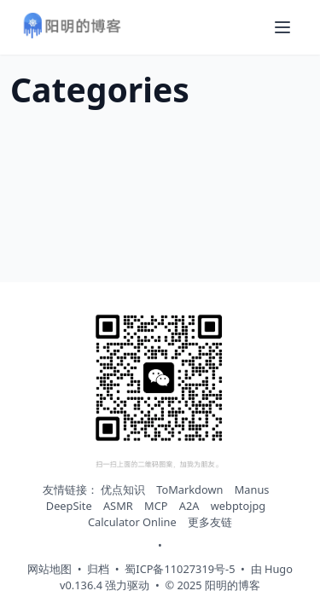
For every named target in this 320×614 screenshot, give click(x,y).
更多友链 (210, 522)
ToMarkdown (189, 489)
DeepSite (69, 505)
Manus (252, 489)
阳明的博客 (232, 585)
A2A (189, 505)
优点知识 (123, 489)
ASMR (118, 505)
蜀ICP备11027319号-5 (180, 568)
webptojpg (238, 505)
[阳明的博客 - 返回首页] (71, 27)
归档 (98, 568)
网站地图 (49, 568)
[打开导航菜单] (282, 27)
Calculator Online (132, 522)
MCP (155, 505)
